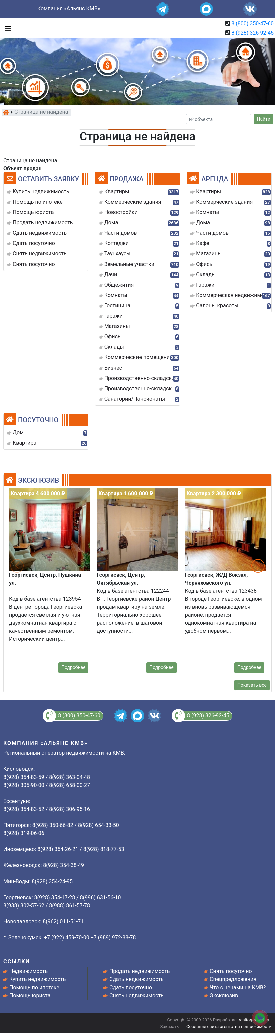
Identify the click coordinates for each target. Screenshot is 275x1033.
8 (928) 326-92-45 (252, 33)
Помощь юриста (29, 995)
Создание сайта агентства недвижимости (229, 1026)
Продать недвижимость (139, 971)
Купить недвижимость (37, 979)
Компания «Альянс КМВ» (68, 8)
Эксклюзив (224, 995)
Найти (264, 119)
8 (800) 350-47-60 (252, 23)
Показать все (252, 685)
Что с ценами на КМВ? (238, 987)
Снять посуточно (231, 971)
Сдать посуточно (130, 987)
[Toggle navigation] (6, 28)
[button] (258, 566)
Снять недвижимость (136, 995)
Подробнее (73, 667)
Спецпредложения (233, 979)
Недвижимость (28, 971)
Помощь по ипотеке (34, 987)
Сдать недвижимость (136, 979)
